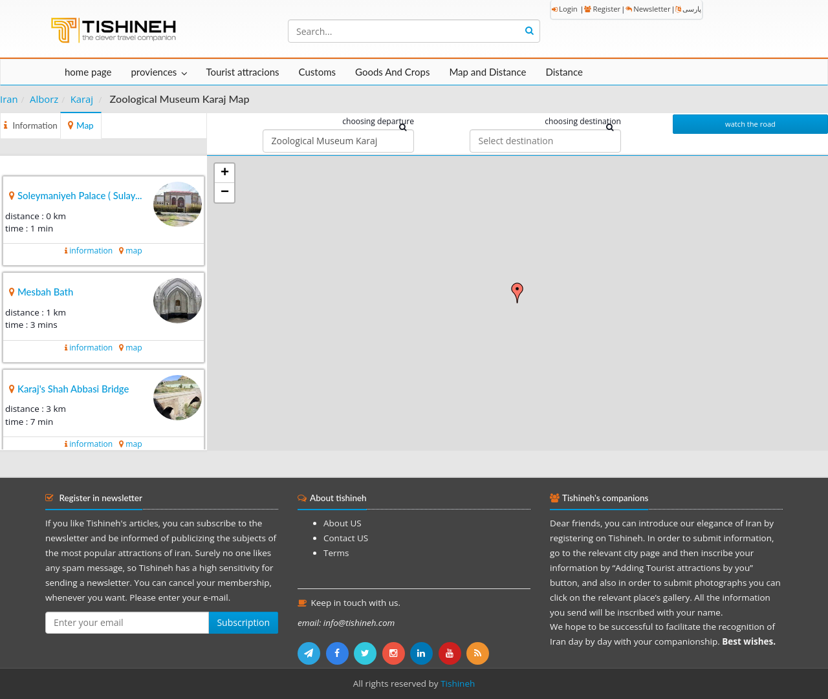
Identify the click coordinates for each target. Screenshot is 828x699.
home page (88, 72)
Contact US (345, 538)
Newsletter (648, 9)
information (91, 250)
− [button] (225, 192)
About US (342, 523)
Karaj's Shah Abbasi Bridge (73, 388)
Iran (9, 98)
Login (565, 9)
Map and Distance (487, 72)
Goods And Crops (392, 72)
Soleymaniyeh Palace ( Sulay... (79, 195)
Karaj (82, 98)
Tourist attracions (242, 72)
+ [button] (225, 173)
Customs (317, 72)
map (133, 250)
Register (602, 9)
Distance (564, 72)
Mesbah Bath (45, 291)
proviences (154, 72)
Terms (336, 553)
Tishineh (458, 683)
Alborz (44, 98)
